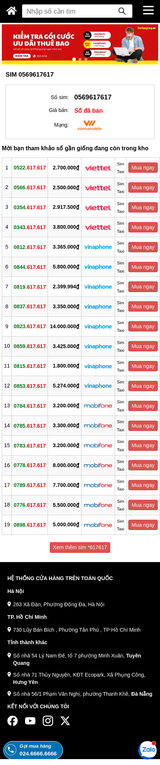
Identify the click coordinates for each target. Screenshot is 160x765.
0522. (30, 168)
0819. (30, 286)
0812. (30, 247)
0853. (30, 386)
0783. (30, 445)
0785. (30, 425)
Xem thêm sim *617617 (80, 547)
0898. (30, 525)
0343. (30, 227)
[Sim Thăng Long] (12, 10)
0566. (30, 187)
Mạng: (61, 125)
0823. (30, 326)
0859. (30, 346)
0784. (30, 405)
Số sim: (60, 97)
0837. (30, 306)
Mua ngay (143, 168)
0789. (30, 485)
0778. (30, 465)
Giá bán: (59, 110)
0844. (30, 267)
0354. (30, 207)
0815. (30, 366)
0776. (30, 505)
